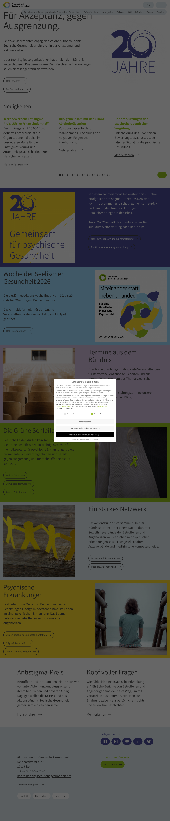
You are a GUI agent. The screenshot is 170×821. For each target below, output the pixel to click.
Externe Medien (97, 414)
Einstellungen (102, 406)
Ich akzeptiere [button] (85, 421)
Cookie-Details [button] (75, 439)
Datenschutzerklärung (63, 406)
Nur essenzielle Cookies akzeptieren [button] (85, 428)
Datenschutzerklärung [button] (85, 439)
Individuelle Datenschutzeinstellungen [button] (85, 434)
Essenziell (69, 414)
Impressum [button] (95, 439)
